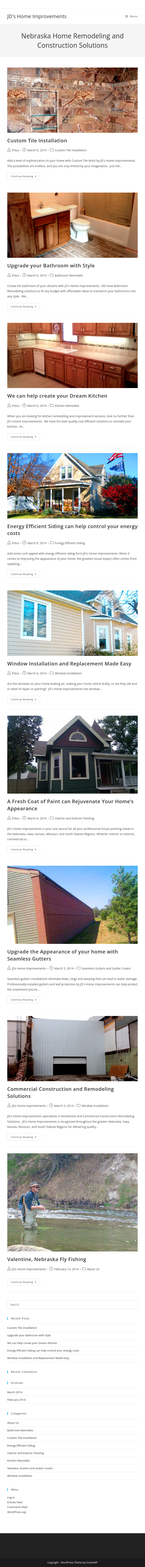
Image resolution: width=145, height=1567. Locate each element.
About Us (93, 1269)
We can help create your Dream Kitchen (57, 395)
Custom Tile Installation (37, 140)
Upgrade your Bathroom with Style (51, 265)
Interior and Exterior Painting (74, 818)
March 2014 (14, 1392)
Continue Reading (25, 177)
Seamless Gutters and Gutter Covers (106, 968)
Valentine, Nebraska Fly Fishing (46, 1259)
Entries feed (14, 1502)
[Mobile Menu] (131, 16)
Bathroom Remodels (69, 275)
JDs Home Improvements (29, 968)
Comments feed (17, 1507)
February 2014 (16, 1400)
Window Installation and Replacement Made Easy (69, 663)
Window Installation (68, 673)
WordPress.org (16, 1512)
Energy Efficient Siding (70, 543)
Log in (11, 1497)
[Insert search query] (72, 1304)
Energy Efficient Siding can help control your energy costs (43, 1350)
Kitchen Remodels (67, 406)
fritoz (15, 150)
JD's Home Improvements (37, 16)
